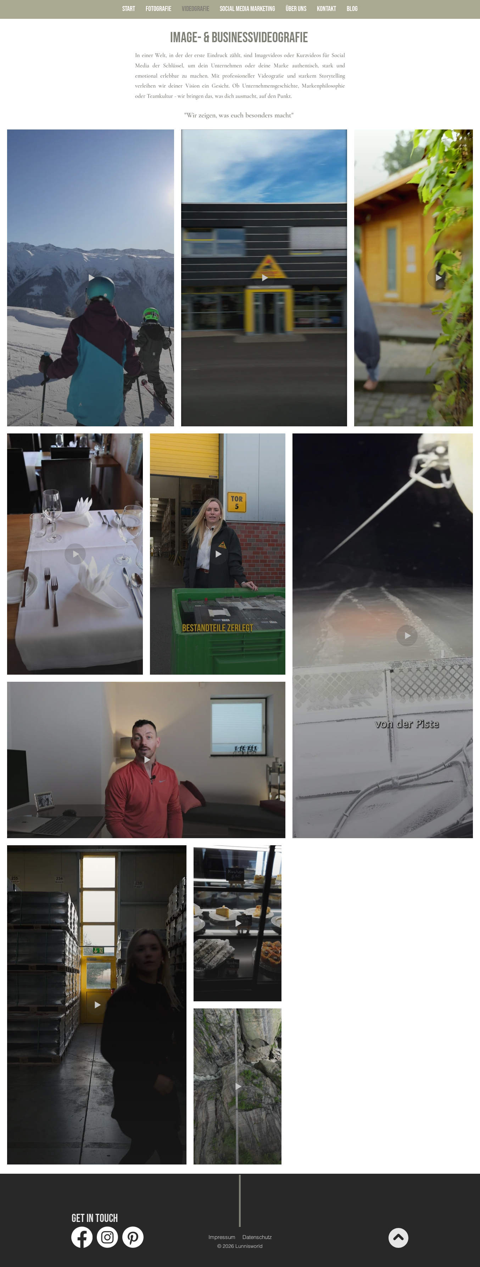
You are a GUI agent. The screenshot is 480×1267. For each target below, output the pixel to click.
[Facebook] (82, 1237)
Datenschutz (257, 1237)
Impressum (221, 1237)
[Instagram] (107, 1237)
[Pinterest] (133, 1237)
